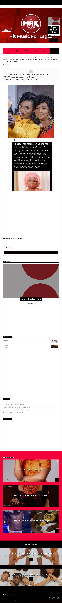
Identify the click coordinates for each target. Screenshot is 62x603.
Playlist (6, 345)
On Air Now (53, 40)
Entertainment (8, 461)
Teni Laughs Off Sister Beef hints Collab (13, 412)
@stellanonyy (30, 77)
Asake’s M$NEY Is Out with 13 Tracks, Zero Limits (16, 410)
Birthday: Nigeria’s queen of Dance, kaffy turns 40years (31, 575)
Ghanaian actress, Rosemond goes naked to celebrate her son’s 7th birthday (31, 554)
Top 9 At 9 (6, 340)
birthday (12, 238)
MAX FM (6, 479)
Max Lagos (7, 30)
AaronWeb (7, 248)
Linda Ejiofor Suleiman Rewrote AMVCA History (15, 404)
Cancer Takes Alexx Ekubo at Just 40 (12, 402)
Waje (21, 238)
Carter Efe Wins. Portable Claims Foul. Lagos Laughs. (16, 407)
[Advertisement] (31, 321)
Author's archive (31, 252)
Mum (17, 238)
